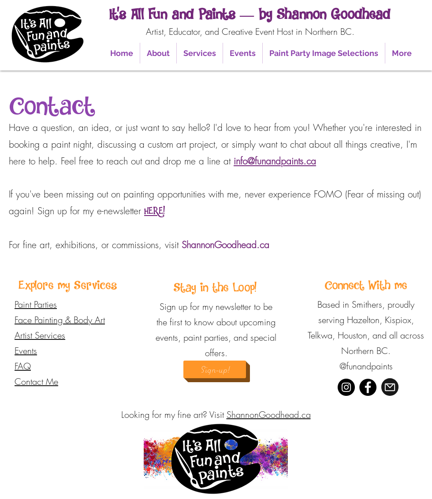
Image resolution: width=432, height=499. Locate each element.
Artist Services (40, 335)
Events (26, 351)
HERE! (154, 211)
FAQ (23, 366)
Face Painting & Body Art (60, 320)
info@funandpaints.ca (275, 161)
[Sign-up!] (214, 369)
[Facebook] (367, 387)
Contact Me (36, 381)
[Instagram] (346, 387)
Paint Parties (36, 304)
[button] (158, 53)
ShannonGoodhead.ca (269, 415)
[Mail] (389, 387)
